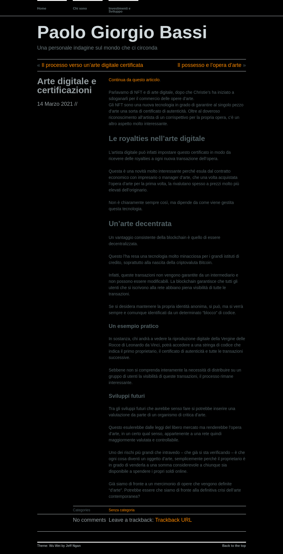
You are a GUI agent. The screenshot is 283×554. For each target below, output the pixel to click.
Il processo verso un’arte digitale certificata (92, 65)
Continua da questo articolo (134, 79)
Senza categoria (122, 510)
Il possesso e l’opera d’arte (209, 65)
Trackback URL (173, 520)
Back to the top (234, 545)
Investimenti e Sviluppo (119, 10)
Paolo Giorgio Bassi (122, 32)
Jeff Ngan (73, 545)
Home (42, 8)
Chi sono (80, 8)
